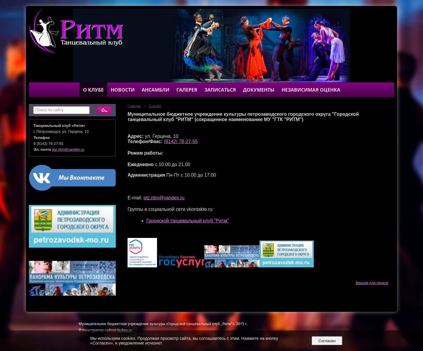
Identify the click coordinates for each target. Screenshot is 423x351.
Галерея (186, 90)
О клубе (93, 90)
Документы (259, 90)
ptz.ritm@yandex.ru (68, 150)
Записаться (220, 90)
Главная (134, 106)
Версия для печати (372, 283)
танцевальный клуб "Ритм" (199, 220)
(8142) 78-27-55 (181, 141)
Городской (157, 220)
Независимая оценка (311, 90)
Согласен (327, 341)
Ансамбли (155, 90)
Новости (123, 90)
